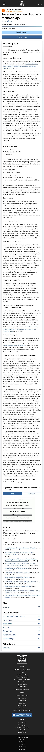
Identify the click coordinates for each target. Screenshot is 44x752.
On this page (23, 37)
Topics (22, 672)
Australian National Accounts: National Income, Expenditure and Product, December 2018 (20, 329)
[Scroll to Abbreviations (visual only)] (17, 644)
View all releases (21, 32)
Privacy (22, 744)
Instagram (23, 725)
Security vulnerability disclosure (22, 710)
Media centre (22, 700)
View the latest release (14, 11)
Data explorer (22, 682)
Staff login (22, 749)
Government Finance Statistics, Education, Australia (20, 582)
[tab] (12, 493)
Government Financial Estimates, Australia (18, 586)
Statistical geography (22, 677)
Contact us (22, 708)
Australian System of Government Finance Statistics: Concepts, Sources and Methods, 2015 (20, 66)
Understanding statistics (22, 689)
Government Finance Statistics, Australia (17, 572)
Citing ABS (22, 703)
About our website (22, 696)
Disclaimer (22, 742)
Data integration (22, 684)
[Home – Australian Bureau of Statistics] (22, 659)
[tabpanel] (22, 510)
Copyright (22, 739)
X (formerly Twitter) (23, 727)
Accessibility (22, 747)
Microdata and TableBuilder (22, 679)
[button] (4, 3)
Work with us (22, 698)
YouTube (23, 732)
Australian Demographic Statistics (14, 345)
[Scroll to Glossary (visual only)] (12, 603)
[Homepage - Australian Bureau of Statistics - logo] (22, 3)
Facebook (23, 723)
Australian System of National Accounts (17, 568)
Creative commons (22, 737)
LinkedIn (22, 730)
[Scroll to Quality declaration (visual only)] (21, 612)
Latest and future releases (22, 670)
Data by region (22, 674)
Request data (22, 687)
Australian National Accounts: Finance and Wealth (20, 548)
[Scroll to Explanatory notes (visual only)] (20, 44)
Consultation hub (22, 705)
